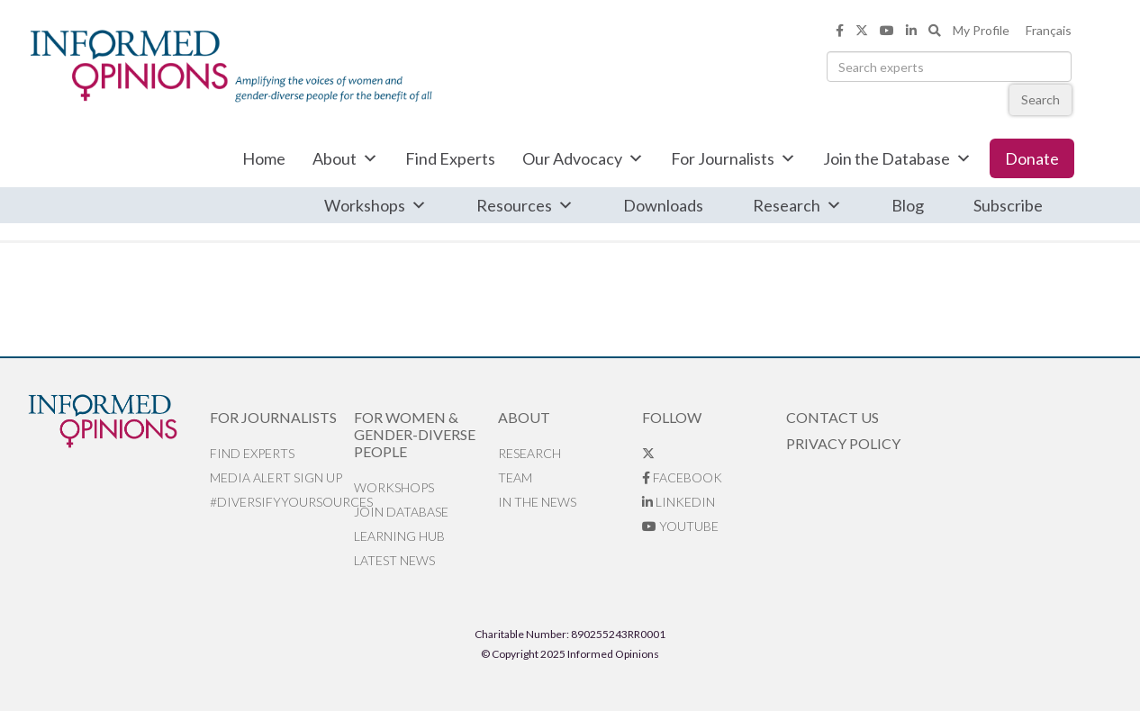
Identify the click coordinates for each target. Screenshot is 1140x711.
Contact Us (832, 417)
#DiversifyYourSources (282, 501)
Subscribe (1008, 205)
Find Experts (450, 158)
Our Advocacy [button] (583, 158)
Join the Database (897, 158)
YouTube (680, 526)
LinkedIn (678, 501)
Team (515, 477)
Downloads (663, 205)
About (345, 158)
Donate (1032, 158)
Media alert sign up (276, 477)
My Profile (981, 30)
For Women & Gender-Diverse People (414, 434)
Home (263, 158)
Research (797, 205)
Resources (525, 205)
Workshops (375, 205)
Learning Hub (399, 536)
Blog (907, 205)
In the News (537, 501)
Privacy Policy (843, 443)
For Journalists (733, 158)
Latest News (394, 560)
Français (1049, 30)
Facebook (682, 477)
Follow (671, 417)
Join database (401, 511)
